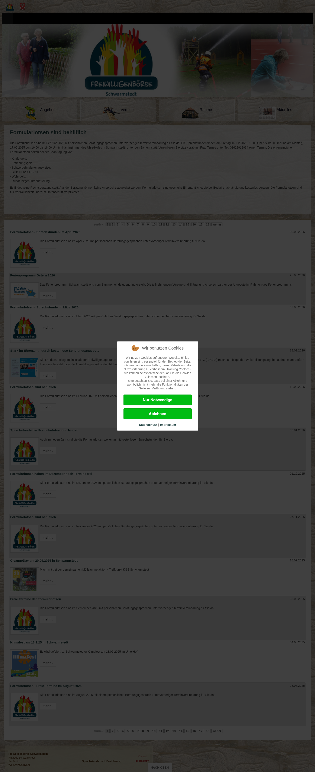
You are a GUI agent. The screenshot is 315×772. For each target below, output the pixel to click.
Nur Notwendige (157, 400)
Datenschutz (148, 424)
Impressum (168, 424)
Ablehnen (157, 414)
